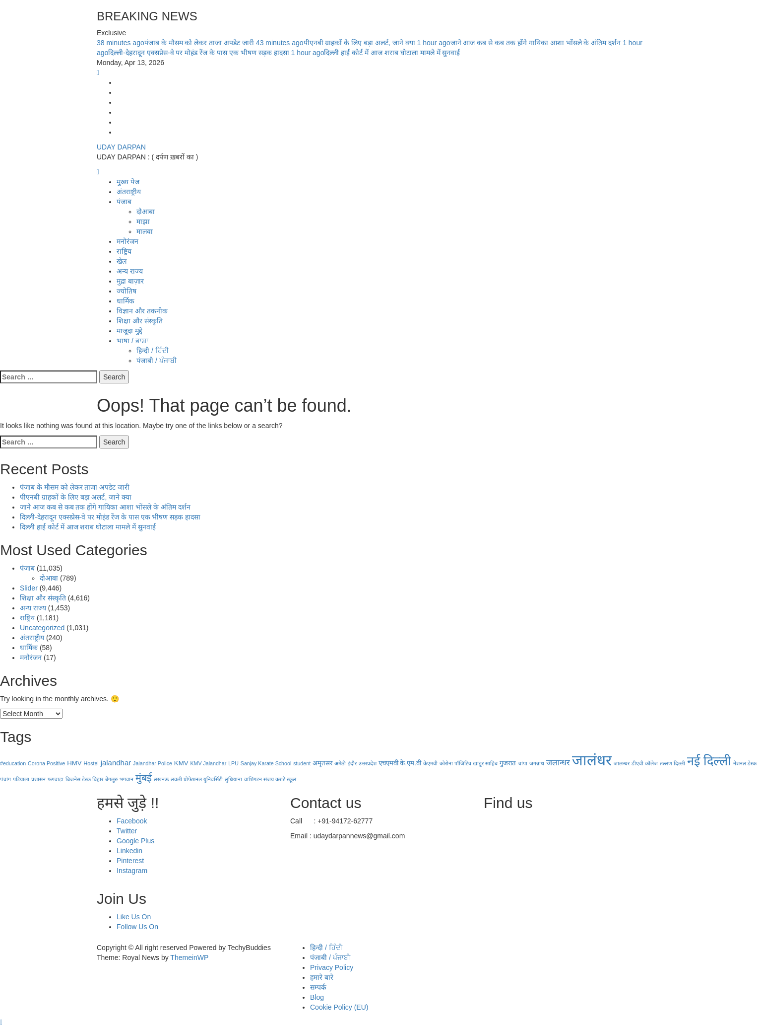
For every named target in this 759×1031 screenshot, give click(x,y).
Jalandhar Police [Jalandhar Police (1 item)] (152, 763)
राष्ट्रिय (124, 251)
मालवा (144, 231)
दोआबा (145, 212)
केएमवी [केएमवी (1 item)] (430, 763)
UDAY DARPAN (121, 147)
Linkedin (129, 851)
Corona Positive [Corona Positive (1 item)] (46, 763)
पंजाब (124, 202)
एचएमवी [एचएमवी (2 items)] (388, 763)
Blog (317, 997)
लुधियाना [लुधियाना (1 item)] (233, 779)
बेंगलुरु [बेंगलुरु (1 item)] (111, 779)
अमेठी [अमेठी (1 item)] (340, 763)
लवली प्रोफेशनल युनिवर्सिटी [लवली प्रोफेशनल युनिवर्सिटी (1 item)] (197, 779)
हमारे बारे (321, 977)
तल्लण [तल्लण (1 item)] (666, 763)
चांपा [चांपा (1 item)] (522, 763)
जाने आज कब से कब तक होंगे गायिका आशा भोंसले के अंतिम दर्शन (520, 43)
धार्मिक (125, 301)
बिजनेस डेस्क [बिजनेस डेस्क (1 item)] (78, 779)
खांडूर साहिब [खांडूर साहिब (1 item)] (485, 763)
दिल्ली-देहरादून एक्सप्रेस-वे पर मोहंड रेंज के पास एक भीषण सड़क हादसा (110, 517)
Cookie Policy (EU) (339, 1007)
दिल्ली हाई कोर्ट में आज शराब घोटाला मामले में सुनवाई (375, 53)
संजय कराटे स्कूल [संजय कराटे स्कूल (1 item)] (279, 779)
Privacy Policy (331, 967)
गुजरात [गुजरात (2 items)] (508, 763)
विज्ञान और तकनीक (142, 311)
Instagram (132, 871)
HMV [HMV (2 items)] (74, 763)
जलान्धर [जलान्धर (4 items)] (558, 762)
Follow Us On (137, 927)
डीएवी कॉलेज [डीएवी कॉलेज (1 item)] (645, 763)
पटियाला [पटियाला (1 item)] (21, 779)
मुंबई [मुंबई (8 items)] (143, 777)
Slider (29, 588)
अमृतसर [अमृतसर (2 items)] (322, 763)
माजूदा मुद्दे (129, 331)
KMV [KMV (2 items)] (181, 763)
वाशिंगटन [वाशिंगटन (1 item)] (253, 779)
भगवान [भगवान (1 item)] (126, 779)
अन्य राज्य (130, 271)
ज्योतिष (126, 291)
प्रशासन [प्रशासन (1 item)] (38, 779)
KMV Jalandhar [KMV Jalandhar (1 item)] (208, 763)
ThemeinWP (189, 957)
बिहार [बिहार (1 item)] (97, 779)
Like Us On (134, 917)
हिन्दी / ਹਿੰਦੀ (152, 351)
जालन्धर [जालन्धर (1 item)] (622, 763)
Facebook (132, 821)
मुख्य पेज (128, 182)
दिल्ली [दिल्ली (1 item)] (679, 763)
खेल (121, 261)
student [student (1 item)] (302, 763)
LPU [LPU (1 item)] (233, 763)
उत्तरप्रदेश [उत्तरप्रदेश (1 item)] (368, 763)
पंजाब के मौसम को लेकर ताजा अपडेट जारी (176, 43)
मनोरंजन (127, 241)
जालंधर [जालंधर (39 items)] (592, 760)
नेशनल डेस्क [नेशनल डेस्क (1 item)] (745, 763)
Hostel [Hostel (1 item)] (91, 763)
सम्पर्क (318, 987)
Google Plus (135, 841)
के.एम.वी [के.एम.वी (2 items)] (410, 763)
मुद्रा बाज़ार (130, 281)
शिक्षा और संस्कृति (140, 321)
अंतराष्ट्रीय (129, 192)
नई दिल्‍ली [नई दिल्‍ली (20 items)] (709, 761)
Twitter (127, 831)
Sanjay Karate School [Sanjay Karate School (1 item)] (266, 763)
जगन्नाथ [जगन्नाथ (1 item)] (536, 763)
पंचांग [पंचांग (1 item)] (5, 779)
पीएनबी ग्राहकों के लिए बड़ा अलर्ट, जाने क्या (336, 43)
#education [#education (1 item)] (13, 763)
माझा (143, 221)
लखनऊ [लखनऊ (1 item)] (161, 779)
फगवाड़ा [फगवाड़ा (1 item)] (55, 779)
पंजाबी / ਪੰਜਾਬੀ (156, 361)
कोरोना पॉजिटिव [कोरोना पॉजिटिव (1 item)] (455, 763)
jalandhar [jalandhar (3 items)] (116, 762)
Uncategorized (42, 628)
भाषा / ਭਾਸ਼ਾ (132, 341)
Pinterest (130, 861)
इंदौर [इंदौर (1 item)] (352, 763)
